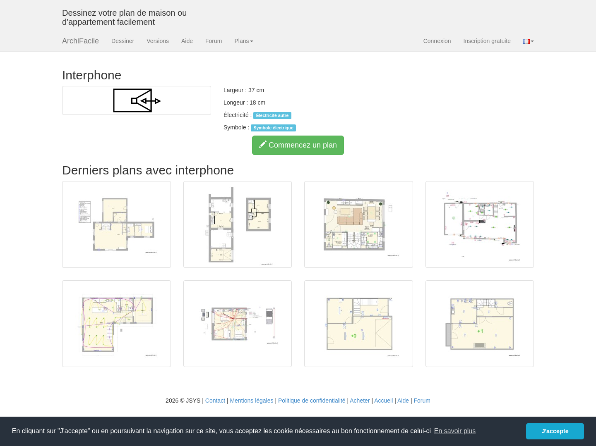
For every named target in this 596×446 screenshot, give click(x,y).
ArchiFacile (80, 41)
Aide (187, 41)
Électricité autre (272, 115)
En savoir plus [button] (455, 430)
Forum (213, 41)
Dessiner (122, 41)
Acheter (360, 400)
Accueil (383, 400)
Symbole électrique (273, 127)
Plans (243, 41)
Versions (158, 41)
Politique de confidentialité (312, 400)
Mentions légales (251, 400)
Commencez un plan (298, 145)
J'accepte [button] (555, 431)
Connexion (437, 41)
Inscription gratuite (487, 41)
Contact (215, 400)
